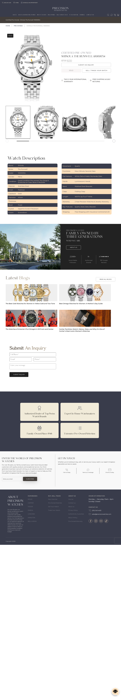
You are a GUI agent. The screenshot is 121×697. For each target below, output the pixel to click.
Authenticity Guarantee (76, 514)
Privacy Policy (73, 510)
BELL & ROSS (32, 521)
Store (16, 2)
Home (8, 26)
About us (71, 506)
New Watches (41, 14)
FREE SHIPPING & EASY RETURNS (100, 80)
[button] (113, 141)
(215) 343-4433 (95, 510)
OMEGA (30, 510)
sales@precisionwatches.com (100, 514)
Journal (82, 14)
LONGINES (31, 514)
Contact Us (90, 14)
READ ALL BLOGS (106, 279)
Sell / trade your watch (96, 70)
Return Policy (72, 517)
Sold (71, 70)
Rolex (15, 14)
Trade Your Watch (54, 510)
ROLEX (30, 499)
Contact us (72, 503)
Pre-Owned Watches (55, 503)
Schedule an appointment (29, 2)
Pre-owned (51, 14)
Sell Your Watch (62, 14)
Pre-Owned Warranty (75, 521)
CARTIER (31, 503)
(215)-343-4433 (6, 2)
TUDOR (30, 506)
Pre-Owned (18, 26)
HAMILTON (31, 517)
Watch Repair (73, 14)
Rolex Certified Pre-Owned (26, 14)
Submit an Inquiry (86, 65)
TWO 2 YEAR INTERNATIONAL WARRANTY (73, 80)
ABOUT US (73, 247)
